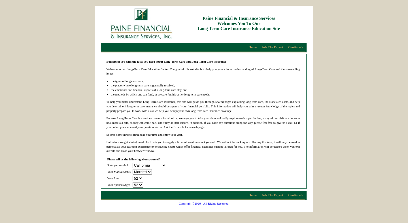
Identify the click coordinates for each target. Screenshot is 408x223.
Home (252, 47)
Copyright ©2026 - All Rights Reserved (204, 203)
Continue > (295, 47)
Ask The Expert (272, 47)
